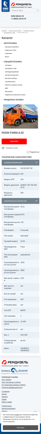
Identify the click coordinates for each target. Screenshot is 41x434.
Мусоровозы (9, 91)
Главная (4, 30)
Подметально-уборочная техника (15, 95)
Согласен (20, 428)
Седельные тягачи (10, 50)
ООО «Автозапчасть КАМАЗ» (11, 382)
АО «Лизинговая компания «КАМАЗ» (14, 385)
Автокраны (8, 65)
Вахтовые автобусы (11, 78)
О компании (5, 391)
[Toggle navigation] (37, 24)
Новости (4, 411)
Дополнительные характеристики (15, 201)
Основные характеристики (13, 162)
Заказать (14, 141)
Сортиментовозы (10, 81)
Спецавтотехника (28, 30)
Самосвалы (8, 53)
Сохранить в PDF (12, 148)
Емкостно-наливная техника (13, 85)
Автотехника (10, 43)
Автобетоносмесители (11, 75)
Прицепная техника (14, 100)
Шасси (7, 57)
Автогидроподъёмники (12, 72)
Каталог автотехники (15, 30)
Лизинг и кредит (7, 402)
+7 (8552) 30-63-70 (18, 19)
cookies (16, 415)
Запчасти (5, 397)
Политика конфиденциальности (12, 387)
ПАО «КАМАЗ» (6, 380)
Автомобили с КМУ (9, 32)
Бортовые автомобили (12, 47)
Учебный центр (7, 406)
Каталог (4, 394)
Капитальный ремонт (9, 408)
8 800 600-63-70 (17, 16)
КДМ (6, 88)
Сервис (4, 399)
